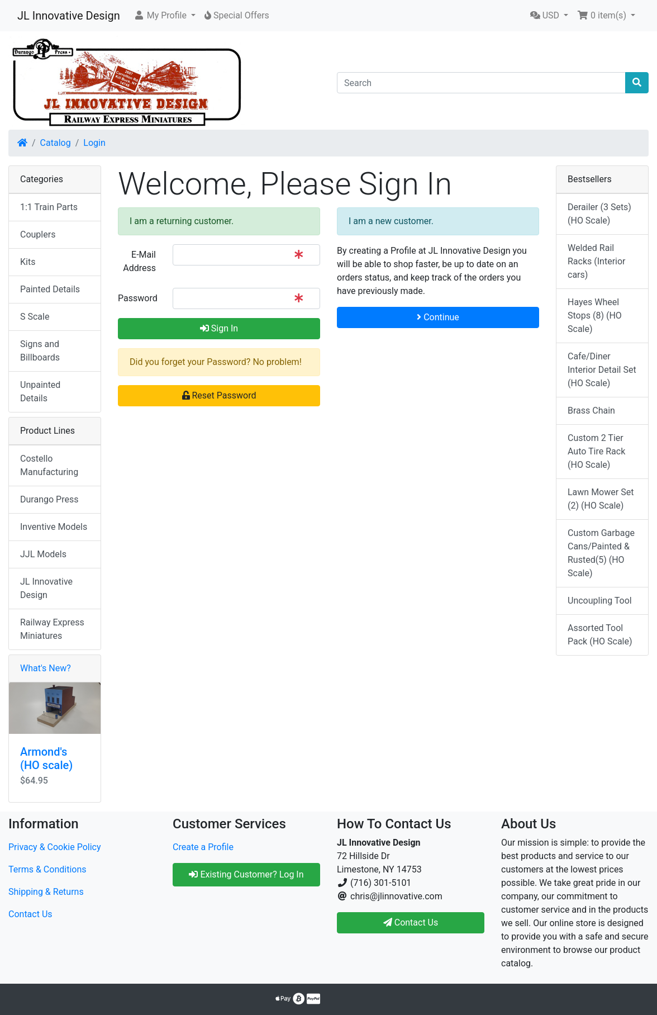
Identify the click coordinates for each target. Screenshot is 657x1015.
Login (94, 142)
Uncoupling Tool (600, 600)
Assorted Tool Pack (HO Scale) (600, 635)
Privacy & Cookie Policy (54, 847)
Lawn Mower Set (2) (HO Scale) (601, 499)
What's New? (45, 668)
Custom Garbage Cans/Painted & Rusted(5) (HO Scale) (601, 553)
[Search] (481, 82)
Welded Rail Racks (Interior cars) (597, 261)
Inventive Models (53, 526)
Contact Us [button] (411, 922)
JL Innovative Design (68, 15)
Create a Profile (203, 847)
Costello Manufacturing (49, 465)
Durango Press (49, 499)
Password (138, 298)
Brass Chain (591, 410)
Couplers (37, 234)
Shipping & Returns (46, 891)
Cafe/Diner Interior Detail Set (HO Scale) (602, 369)
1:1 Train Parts (49, 207)
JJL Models (43, 554)
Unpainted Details (40, 392)
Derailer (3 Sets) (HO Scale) (599, 214)
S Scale (34, 316)
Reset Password (219, 395)
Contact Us (30, 914)
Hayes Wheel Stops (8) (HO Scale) (595, 315)
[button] (164, 15)
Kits (27, 262)
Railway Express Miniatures (52, 629)
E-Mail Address (139, 261)
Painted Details (50, 289)
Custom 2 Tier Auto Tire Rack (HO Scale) (596, 451)
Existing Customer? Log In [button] (246, 874)
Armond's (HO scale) (46, 758)
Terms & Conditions (47, 869)
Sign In (219, 328)
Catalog (55, 142)
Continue (438, 317)
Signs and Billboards (40, 351)
